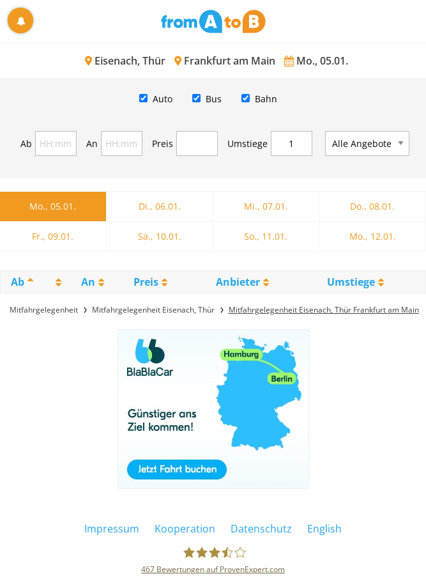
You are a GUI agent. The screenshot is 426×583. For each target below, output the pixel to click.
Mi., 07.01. (266, 206)
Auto (162, 99)
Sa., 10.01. (159, 236)
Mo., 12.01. (372, 236)
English (324, 529)
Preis (162, 143)
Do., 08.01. (372, 206)
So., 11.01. (265, 236)
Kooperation (185, 529)
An (92, 143)
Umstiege (247, 143)
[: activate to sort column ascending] (57, 282)
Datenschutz (261, 529)
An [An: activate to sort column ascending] (88, 282)
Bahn (266, 99)
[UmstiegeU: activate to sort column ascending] (355, 282)
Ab (26, 143)
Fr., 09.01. (52, 236)
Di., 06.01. (160, 206)
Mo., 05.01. (52, 206)
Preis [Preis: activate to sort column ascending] (145, 282)
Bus (214, 99)
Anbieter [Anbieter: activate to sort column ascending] (238, 282)
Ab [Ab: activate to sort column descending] (17, 282)
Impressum (111, 529)
